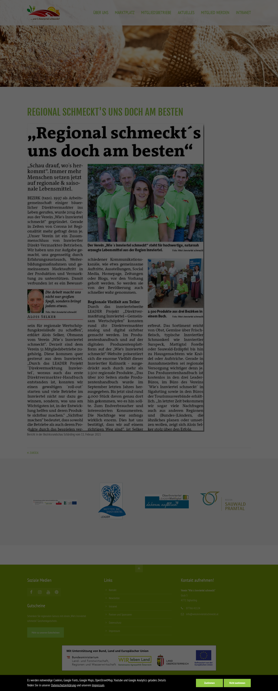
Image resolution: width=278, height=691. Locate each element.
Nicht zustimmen (237, 683)
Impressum (98, 685)
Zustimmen (209, 683)
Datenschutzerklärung (63, 685)
